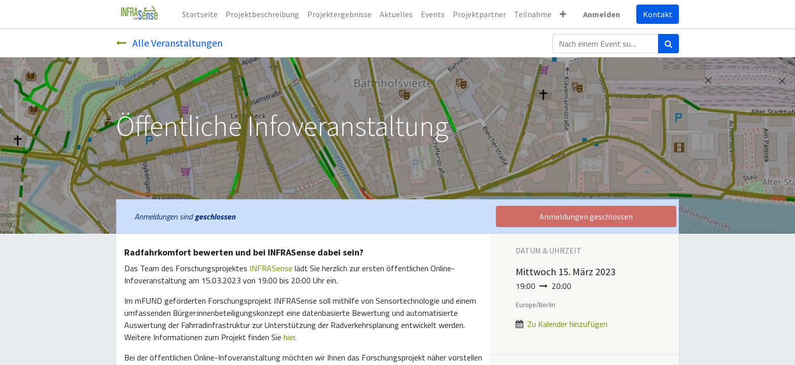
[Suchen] (668, 43)
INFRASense (271, 268)
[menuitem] (200, 14)
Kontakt (657, 14)
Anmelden (601, 14)
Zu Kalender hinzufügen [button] (567, 324)
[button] (563, 14)
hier (289, 337)
